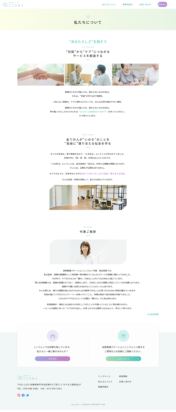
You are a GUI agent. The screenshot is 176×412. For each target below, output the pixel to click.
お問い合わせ (133, 4)
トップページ (104, 378)
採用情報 (156, 4)
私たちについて (97, 4)
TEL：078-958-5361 (27, 390)
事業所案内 (116, 4)
